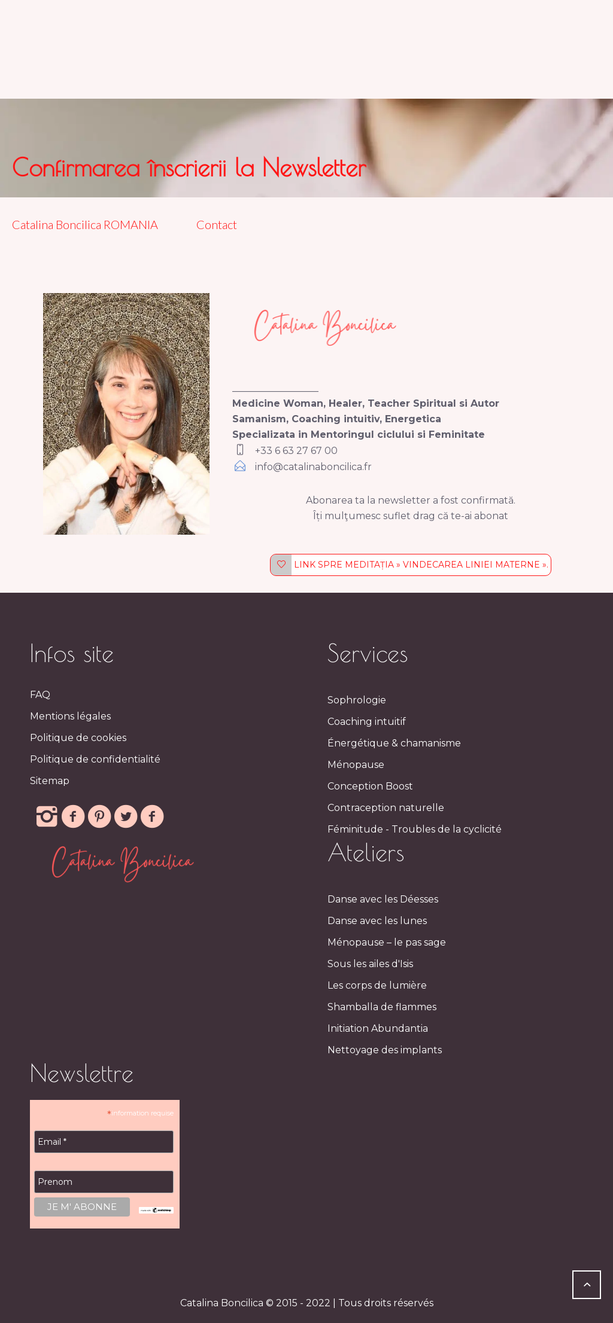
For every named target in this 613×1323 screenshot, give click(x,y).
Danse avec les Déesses (382, 899)
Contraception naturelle (385, 807)
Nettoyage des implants (384, 1050)
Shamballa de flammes (381, 1007)
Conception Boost (370, 786)
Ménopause (355, 764)
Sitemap (49, 781)
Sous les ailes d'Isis (370, 964)
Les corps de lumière (377, 985)
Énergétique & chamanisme (394, 743)
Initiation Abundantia (377, 1028)
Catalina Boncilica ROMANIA (87, 224)
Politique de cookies (78, 737)
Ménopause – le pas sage (386, 942)
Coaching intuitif (366, 721)
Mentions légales (70, 716)
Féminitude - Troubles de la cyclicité (414, 829)
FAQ (40, 694)
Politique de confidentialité (95, 759)
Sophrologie (356, 700)
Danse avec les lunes (377, 920)
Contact (216, 224)
